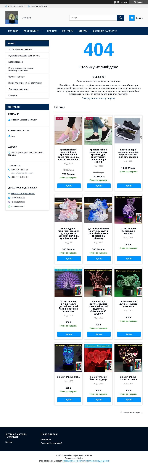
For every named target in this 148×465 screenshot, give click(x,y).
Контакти (67, 31)
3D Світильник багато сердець (98, 378)
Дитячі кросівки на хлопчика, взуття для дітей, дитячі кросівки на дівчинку (98, 233)
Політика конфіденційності (97, 461)
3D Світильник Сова (68, 377)
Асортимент (31, 31)
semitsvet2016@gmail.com (23, 193)
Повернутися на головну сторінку (98, 98)
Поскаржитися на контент (74, 461)
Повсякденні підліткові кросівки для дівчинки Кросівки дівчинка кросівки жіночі (68, 233)
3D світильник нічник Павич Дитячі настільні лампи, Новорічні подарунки (68, 306)
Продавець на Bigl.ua (74, 458)
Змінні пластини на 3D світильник (25, 83)
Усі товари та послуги (130, 412)
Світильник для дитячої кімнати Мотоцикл (128, 304)
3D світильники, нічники (20, 49)
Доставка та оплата (105, 31)
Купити (69, 186)
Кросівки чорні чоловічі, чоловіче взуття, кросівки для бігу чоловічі (128, 153)
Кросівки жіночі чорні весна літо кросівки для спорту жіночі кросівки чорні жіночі (98, 155)
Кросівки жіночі (15, 62)
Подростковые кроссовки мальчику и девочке (21, 69)
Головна (13, 31)
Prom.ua (88, 455)
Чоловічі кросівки (16, 77)
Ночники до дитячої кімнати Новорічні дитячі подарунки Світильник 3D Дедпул (98, 307)
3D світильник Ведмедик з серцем (128, 231)
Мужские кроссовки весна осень (24, 55)
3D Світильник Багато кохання (128, 378)
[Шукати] (120, 18)
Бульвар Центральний (51, 443)
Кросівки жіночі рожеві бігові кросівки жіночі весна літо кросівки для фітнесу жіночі (68, 154)
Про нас (52, 31)
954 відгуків (122, 2)
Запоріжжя (46, 439)
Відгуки (83, 31)
